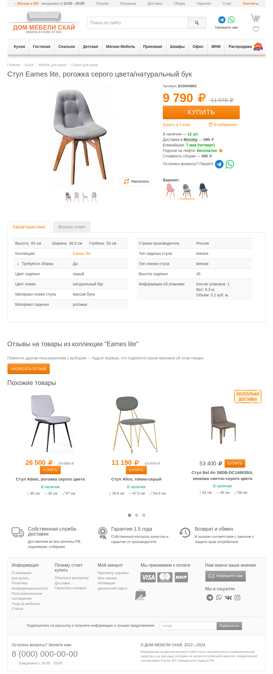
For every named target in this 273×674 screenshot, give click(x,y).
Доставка (155, 4)
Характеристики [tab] (29, 227)
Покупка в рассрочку (72, 578)
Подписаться (229, 626)
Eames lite (82, 253)
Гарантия (204, 4)
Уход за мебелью (26, 604)
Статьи (17, 609)
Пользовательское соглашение (27, 596)
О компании (22, 573)
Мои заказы (107, 578)
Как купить (20, 578)
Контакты (251, 4)
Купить (201, 112)
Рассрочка (128, 4)
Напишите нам (225, 576)
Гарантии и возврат (71, 588)
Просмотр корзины (113, 573)
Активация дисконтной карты (112, 585)
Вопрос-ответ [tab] (72, 227)
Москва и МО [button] (27, 4)
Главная (13, 65)
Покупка (102, 4)
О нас (226, 4)
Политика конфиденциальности (30, 585)
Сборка (179, 4)
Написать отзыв (28, 369)
